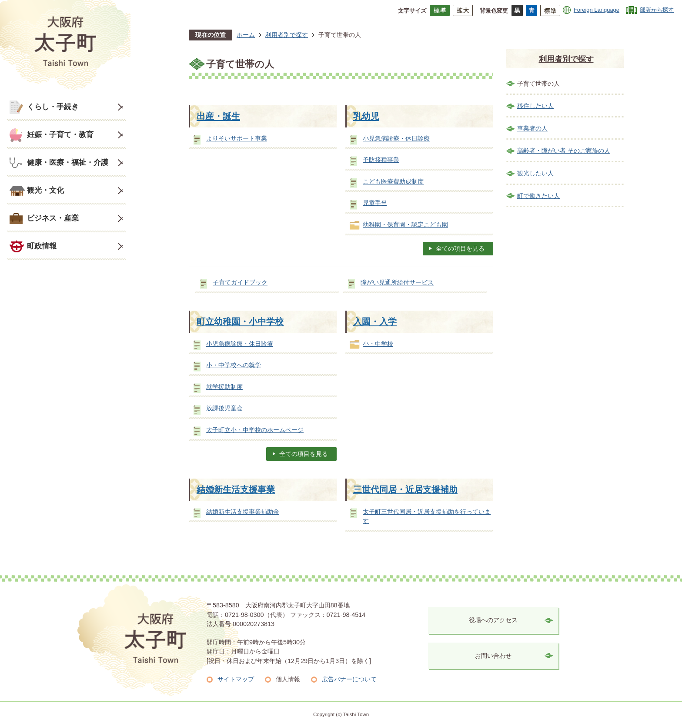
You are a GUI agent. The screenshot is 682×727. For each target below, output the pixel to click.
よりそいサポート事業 (236, 138)
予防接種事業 (381, 159)
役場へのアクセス (493, 619)
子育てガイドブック (240, 282)
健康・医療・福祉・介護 (67, 162)
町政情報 (42, 245)
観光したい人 (535, 173)
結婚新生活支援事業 (236, 489)
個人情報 (288, 679)
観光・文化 (45, 190)
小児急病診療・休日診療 (396, 138)
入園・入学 (375, 321)
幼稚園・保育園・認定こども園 (405, 224)
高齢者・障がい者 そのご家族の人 (563, 150)
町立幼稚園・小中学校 (240, 321)
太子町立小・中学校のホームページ (255, 429)
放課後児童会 (224, 408)
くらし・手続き (53, 106)
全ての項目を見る (460, 248)
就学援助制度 (224, 386)
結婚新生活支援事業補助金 (242, 511)
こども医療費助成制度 (393, 181)
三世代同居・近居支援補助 (405, 489)
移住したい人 (535, 105)
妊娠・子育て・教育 (60, 134)
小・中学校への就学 (233, 365)
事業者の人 (532, 128)
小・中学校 (378, 343)
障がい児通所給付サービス (397, 282)
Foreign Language (596, 10)
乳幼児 (366, 116)
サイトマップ (235, 679)
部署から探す (657, 10)
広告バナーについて (349, 679)
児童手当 (375, 202)
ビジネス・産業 (53, 218)
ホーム (246, 34)
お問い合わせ (493, 655)
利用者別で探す (286, 34)
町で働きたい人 (538, 195)
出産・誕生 (218, 116)
